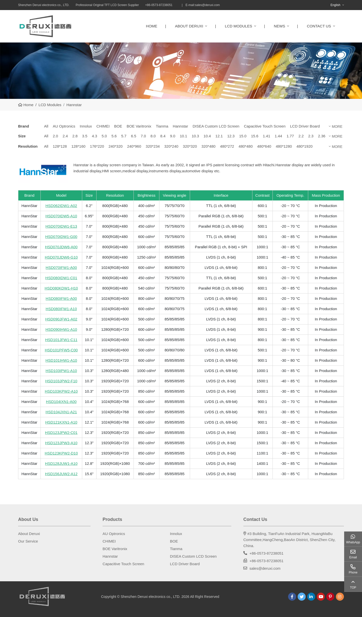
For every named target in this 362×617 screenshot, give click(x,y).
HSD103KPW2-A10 (61, 391)
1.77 (290, 136)
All (46, 126)
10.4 (207, 136)
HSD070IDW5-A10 (61, 216)
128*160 (78, 146)
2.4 (65, 136)
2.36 (321, 136)
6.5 (133, 136)
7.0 (143, 136)
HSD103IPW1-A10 (61, 370)
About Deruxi (189, 26)
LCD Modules (238, 26)
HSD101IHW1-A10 (61, 360)
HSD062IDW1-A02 (61, 205)
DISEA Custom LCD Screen (216, 126)
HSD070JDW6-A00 (61, 247)
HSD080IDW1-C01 (61, 278)
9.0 (172, 136)
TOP (353, 587)
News (279, 26)
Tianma (162, 126)
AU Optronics (64, 126)
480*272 (227, 146)
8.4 (162, 136)
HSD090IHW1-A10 (61, 329)
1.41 (266, 136)
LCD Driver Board (305, 126)
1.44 (278, 136)
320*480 (208, 146)
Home (151, 26)
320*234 (153, 146)
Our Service (28, 541)
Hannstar (180, 126)
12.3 (231, 136)
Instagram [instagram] (340, 597)
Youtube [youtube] (321, 597)
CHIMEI (103, 126)
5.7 (123, 136)
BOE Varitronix (139, 126)
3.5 (84, 136)
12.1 (219, 136)
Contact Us (319, 26)
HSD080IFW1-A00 (61, 298)
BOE (118, 126)
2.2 (301, 136)
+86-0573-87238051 (266, 553)
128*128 (60, 146)
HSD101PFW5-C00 (61, 350)
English (335, 5)
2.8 (75, 136)
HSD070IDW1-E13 (61, 226)
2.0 (55, 136)
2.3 (310, 136)
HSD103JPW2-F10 (61, 381)
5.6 (114, 136)
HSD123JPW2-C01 (61, 432)
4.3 (94, 136)
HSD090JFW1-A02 (61, 319)
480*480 (246, 146)
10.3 (195, 136)
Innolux (86, 126)
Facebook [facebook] (292, 597)
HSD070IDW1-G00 (61, 236)
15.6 (254, 136)
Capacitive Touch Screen (265, 126)
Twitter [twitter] (302, 597)
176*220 (97, 146)
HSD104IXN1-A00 (61, 401)
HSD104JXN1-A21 (61, 412)
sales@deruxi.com (207, 5)
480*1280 (284, 146)
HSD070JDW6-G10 (61, 257)
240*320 (116, 146)
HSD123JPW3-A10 (61, 443)
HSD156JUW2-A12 (61, 474)
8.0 (153, 136)
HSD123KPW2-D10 (61, 453)
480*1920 (304, 146)
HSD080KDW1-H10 (61, 288)
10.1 (183, 136)
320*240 (171, 146)
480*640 (264, 146)
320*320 (190, 146)
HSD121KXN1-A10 (61, 422)
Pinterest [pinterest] (330, 597)
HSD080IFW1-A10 (61, 309)
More (337, 127)
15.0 (242, 136)
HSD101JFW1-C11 (61, 340)
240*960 (134, 146)
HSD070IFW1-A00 (61, 267)
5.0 (104, 136)
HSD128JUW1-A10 (61, 463)
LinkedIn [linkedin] (311, 597)
